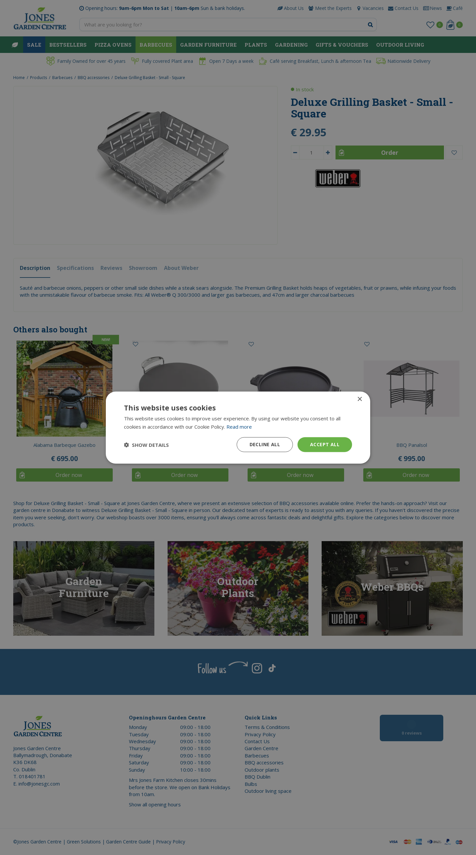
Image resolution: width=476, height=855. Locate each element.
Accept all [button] (324, 444)
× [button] (359, 399)
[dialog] (238, 427)
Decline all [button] (265, 444)
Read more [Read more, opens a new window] (239, 426)
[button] (146, 445)
